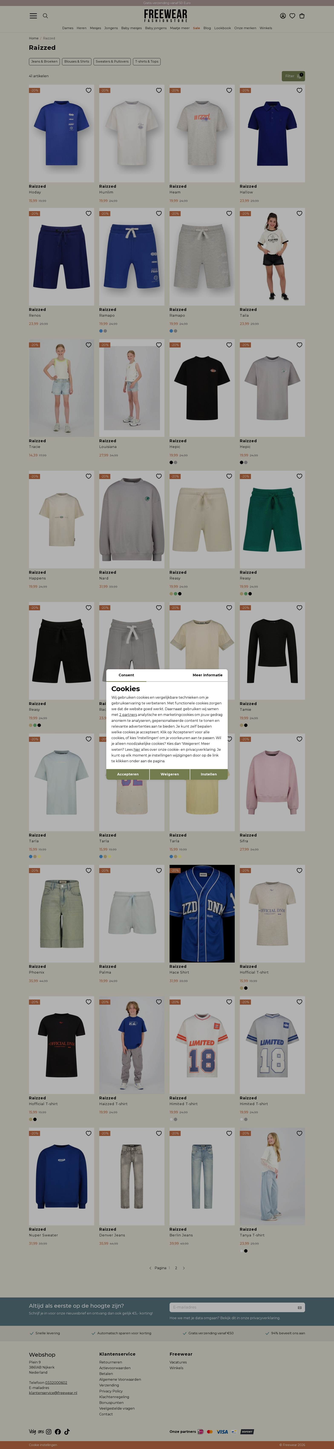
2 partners (128, 715)
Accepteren (128, 774)
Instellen (209, 774)
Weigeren (170, 774)
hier (137, 750)
